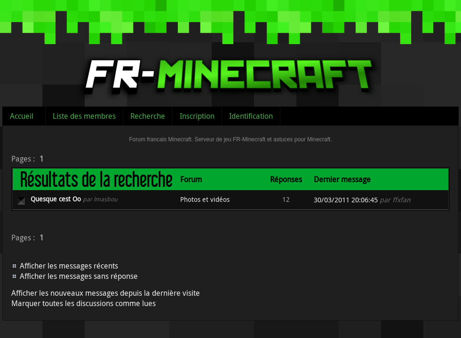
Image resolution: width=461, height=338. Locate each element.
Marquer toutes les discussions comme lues (83, 303)
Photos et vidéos (205, 199)
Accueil (21, 116)
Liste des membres (84, 116)
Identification (251, 116)
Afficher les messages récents (69, 266)
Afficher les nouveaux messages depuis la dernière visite (105, 293)
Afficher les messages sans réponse (79, 276)
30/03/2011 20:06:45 (346, 199)
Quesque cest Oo (56, 198)
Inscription (197, 116)
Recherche (147, 116)
